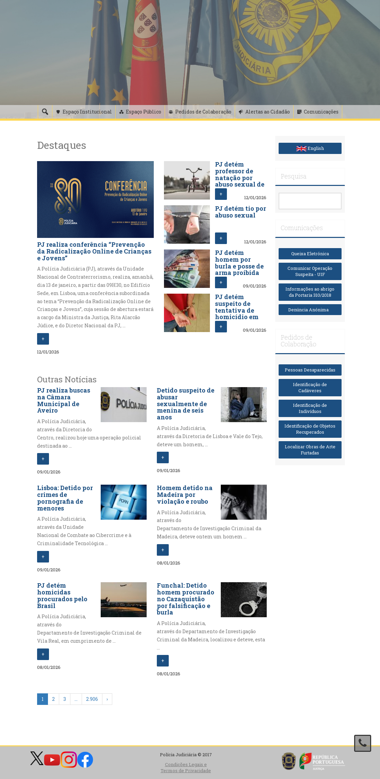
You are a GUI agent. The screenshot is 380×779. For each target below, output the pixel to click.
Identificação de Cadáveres (310, 387)
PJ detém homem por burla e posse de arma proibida (239, 262)
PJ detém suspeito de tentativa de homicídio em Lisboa (237, 310)
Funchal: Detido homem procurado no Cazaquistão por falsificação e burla (185, 598)
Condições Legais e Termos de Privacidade (186, 767)
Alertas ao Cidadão (267, 111)
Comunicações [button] (321, 111)
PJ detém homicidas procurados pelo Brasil (62, 595)
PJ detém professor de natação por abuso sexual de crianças (239, 177)
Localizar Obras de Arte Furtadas (310, 450)
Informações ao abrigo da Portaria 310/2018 (309, 292)
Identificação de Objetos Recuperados (309, 429)
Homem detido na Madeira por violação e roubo (185, 494)
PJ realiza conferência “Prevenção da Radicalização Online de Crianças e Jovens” (94, 251)
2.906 (92, 699)
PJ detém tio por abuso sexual (240, 211)
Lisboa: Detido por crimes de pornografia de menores (65, 498)
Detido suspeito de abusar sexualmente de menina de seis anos (185, 403)
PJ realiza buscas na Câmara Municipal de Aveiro (63, 400)
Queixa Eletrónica (310, 253)
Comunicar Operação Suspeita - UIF (309, 271)
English (310, 148)
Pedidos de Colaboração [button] (203, 111)
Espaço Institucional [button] (87, 111)
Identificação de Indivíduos (310, 408)
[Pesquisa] (45, 112)
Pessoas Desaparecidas (310, 370)
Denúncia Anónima (310, 310)
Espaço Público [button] (143, 111)
